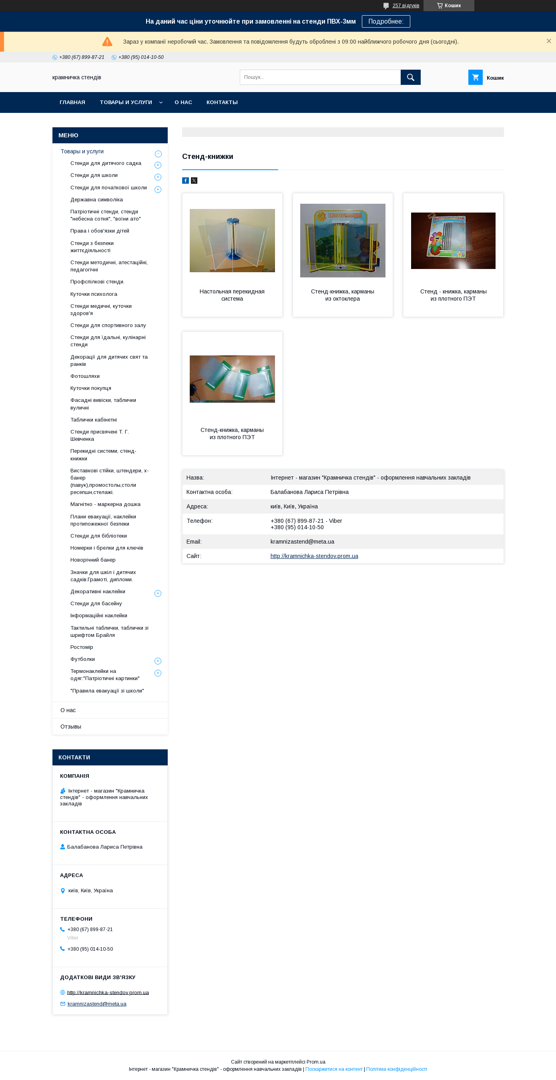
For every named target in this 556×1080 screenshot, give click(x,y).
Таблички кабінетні (93, 420)
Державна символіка (96, 200)
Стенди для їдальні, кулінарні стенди (108, 340)
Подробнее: (386, 21)
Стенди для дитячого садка (105, 163)
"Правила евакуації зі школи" (107, 691)
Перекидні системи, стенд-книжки (103, 454)
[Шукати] (411, 77)
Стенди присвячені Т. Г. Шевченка (99, 435)
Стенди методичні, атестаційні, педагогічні (109, 266)
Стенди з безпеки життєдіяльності (92, 246)
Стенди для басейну (96, 603)
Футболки (82, 659)
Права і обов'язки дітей (99, 231)
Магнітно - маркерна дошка (105, 504)
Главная (72, 102)
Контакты (222, 102)
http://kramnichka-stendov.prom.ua (314, 556)
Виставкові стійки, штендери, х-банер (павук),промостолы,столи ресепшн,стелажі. (109, 482)
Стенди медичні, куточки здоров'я (101, 309)
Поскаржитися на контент (334, 1069)
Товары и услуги (126, 102)
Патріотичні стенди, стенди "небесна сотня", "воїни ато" (105, 215)
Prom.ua (316, 1062)
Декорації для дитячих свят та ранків (109, 360)
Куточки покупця (90, 388)
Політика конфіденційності (396, 1069)
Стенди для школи (94, 175)
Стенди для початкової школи (108, 188)
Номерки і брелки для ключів (106, 548)
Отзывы (70, 726)
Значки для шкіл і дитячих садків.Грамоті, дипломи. (103, 575)
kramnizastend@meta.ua (302, 541)
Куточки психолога (93, 294)
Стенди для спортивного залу (108, 325)
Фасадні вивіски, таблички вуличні (103, 403)
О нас (183, 102)
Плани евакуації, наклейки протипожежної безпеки (103, 520)
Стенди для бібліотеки (98, 536)
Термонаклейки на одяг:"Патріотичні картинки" (105, 674)
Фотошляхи (85, 376)
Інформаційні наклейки (98, 615)
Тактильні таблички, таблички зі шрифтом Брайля (109, 631)
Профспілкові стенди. (97, 282)
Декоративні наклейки (97, 591)
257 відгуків (406, 5)
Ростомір (81, 647)
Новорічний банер (93, 560)
